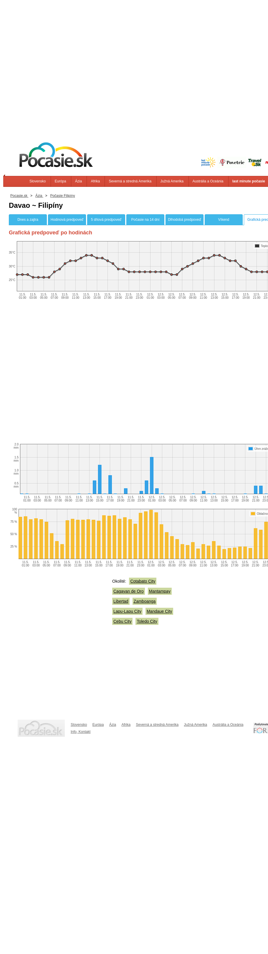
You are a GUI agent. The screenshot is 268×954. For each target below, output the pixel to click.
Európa (60, 181)
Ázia (78, 181)
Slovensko (37, 181)
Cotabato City (142, 581)
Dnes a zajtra (27, 220)
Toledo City (147, 621)
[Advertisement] (66, 66)
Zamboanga (145, 601)
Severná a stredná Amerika (130, 181)
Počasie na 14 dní (145, 220)
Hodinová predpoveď (67, 220)
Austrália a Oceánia (208, 181)
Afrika (95, 181)
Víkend (223, 220)
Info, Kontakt (80, 732)
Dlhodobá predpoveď (184, 220)
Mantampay (160, 591)
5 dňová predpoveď (106, 220)
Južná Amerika (172, 181)
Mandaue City (159, 611)
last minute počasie (248, 181)
